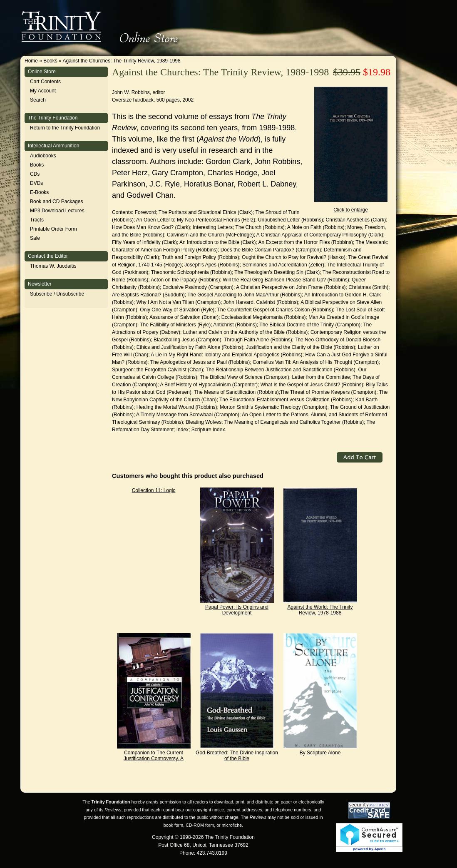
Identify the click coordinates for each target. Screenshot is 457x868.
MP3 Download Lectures (57, 211)
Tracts (37, 220)
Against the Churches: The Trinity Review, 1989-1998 (121, 61)
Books (50, 61)
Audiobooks (43, 156)
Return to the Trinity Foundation (65, 128)
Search (38, 100)
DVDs (36, 183)
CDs (35, 174)
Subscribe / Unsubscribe (57, 294)
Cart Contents (45, 82)
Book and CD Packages (56, 201)
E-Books (39, 192)
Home (31, 61)
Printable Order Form (53, 229)
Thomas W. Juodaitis (53, 266)
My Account (43, 91)
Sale (35, 238)
